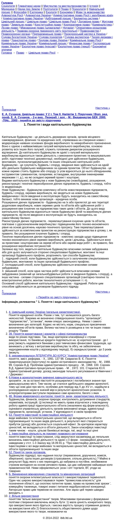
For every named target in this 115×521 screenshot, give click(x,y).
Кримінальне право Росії (85, 40)
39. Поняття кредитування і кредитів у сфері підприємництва (48, 333)
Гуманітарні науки (29, 6)
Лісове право (9, 27)
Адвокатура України (38, 15)
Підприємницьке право (47, 34)
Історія (93, 6)
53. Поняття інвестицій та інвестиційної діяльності (41, 414)
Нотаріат (68, 27)
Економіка (66, 12)
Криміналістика (102, 24)
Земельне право (21, 24)
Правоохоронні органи (15, 34)
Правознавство (89, 30)
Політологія (50, 9)
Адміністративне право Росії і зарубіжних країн (83, 15)
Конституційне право (48, 24)
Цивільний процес (13, 21)
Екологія (51, 12)
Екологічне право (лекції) (74, 46)
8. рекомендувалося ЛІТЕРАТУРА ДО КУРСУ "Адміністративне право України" (59, 355)
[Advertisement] (57, 78)
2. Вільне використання (24, 495)
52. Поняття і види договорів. (27, 452)
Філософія (20, 12)
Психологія (79, 9)
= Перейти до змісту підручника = (57, 297)
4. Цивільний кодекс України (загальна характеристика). (45, 312)
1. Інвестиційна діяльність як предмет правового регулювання (48, 433)
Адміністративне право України (23, 18)
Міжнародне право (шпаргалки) (40, 27)
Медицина (8, 9)
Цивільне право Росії (62, 21)
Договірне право (89, 21)
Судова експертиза (77, 37)
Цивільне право (37, 21)
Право (65, 9)
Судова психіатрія (50, 37)
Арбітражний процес (58, 18)
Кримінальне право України (19, 43)
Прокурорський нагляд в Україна (85, 34)
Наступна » (102, 108)
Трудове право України (53, 40)
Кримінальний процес (53, 43)
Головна (6, 52)
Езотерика (36, 12)
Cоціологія (8, 6)
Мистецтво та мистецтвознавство (65, 6)
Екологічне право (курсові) (39, 46)
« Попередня (9, 108)
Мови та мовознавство (90, 12)
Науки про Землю (28, 9)
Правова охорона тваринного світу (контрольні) (47, 30)
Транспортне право (23, 40)
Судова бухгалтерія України (19, 37)
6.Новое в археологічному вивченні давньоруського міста (45, 377)
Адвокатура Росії (12, 15)
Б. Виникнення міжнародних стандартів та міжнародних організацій (52, 474)
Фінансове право (80, 43)
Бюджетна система (86, 18)
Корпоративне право (77, 24)
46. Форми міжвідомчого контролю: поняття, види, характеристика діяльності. (58, 396)
